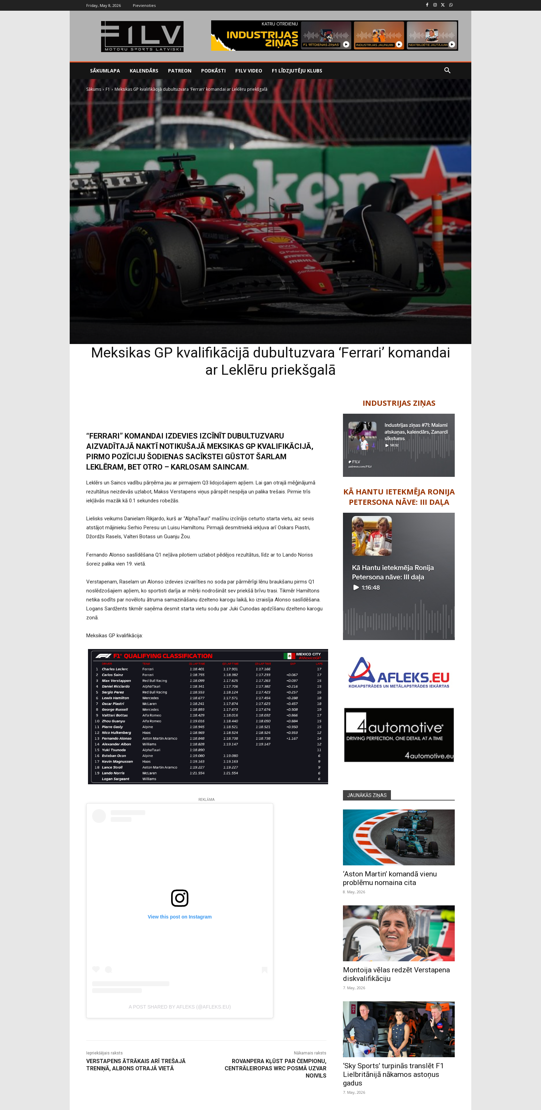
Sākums (93, 89)
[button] (447, 70)
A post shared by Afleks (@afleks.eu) (180, 1007)
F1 (108, 89)
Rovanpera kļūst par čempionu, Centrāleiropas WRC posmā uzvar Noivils (275, 1068)
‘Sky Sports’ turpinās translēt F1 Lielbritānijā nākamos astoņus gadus (393, 1074)
